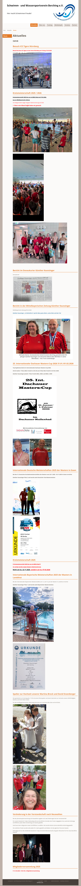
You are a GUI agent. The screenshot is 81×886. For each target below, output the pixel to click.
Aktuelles (9, 30)
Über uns (42, 25)
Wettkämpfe (58, 25)
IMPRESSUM (40, 882)
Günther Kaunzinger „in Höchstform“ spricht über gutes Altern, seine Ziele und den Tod (37, 313)
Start (4, 30)
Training (49, 25)
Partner (74, 25)
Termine (67, 25)
